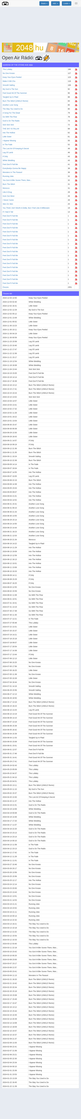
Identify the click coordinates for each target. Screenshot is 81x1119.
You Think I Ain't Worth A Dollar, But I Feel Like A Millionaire (26, 208)
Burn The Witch (9, 184)
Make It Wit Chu (9, 81)
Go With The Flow (10, 117)
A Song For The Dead (11, 113)
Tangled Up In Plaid (10, 97)
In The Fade (7, 145)
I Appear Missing (9, 141)
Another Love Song (10, 105)
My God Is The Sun (10, 89)
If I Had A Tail (8, 212)
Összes (6, 287)
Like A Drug (7, 192)
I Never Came (8, 200)
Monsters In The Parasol (12, 172)
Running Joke (8, 176)
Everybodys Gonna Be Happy (14, 168)
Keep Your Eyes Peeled (12, 77)
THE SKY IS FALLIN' (11, 129)
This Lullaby (7, 69)
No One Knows (9, 73)
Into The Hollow (9, 133)
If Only (5, 156)
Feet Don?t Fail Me (10, 164)
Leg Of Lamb (8, 152)
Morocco (6, 188)
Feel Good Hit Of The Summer (15, 93)
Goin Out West (8, 196)
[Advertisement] (40, 25)
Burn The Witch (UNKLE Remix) (15, 101)
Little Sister (7, 137)
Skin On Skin (8, 204)
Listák (67, 3)
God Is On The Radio (11, 121)
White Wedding (9, 160)
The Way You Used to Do (13, 109)
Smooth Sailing (9, 85)
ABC (55, 3)
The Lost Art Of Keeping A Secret (16, 148)
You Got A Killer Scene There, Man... (17, 180)
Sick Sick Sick (8, 125)
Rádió (44, 3)
